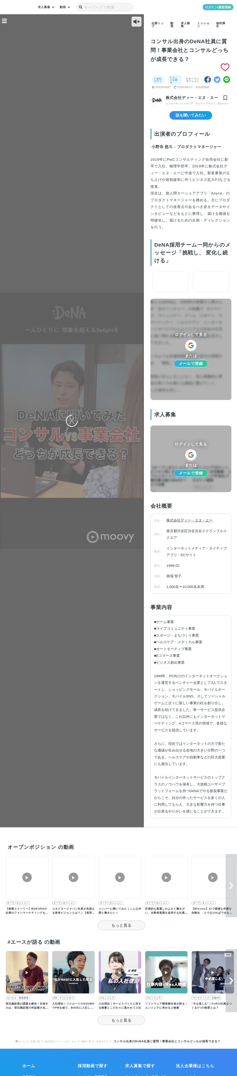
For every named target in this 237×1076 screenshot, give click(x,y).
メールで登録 (191, 368)
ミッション (203, 25)
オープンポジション (193, 79)
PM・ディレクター (64, 1003)
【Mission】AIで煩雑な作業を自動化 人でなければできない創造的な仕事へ (211, 917)
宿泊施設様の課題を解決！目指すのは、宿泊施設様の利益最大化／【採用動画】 (26, 1012)
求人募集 (45, 7)
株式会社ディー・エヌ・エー (191, 98)
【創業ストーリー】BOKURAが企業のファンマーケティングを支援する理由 (26, 917)
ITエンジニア (107, 1003)
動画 (65, 7)
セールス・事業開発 (17, 1003)
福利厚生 (220, 25)
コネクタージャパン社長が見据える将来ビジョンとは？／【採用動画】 (72, 917)
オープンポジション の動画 (40, 852)
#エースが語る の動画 (33, 947)
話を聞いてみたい (191, 119)
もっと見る (121, 930)
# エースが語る (174, 79)
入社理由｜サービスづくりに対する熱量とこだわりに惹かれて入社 (119, 1012)
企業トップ (157, 25)
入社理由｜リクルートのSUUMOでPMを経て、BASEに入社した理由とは (72, 1012)
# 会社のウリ (158, 79)
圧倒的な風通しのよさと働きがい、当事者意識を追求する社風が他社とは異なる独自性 (165, 917)
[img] (226, 98)
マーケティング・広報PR (206, 1003)
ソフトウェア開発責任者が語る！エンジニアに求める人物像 (165, 1012)
